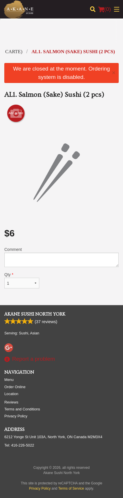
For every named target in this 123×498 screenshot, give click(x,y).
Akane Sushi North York (34, 314)
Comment (61, 257)
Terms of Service (71, 488)
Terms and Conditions (22, 409)
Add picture (16, 113)
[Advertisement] (61, 36)
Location (11, 394)
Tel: (19, 445)
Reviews (11, 402)
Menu (9, 379)
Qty (21, 280)
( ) (104, 9)
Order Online (14, 387)
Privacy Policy (15, 416)
